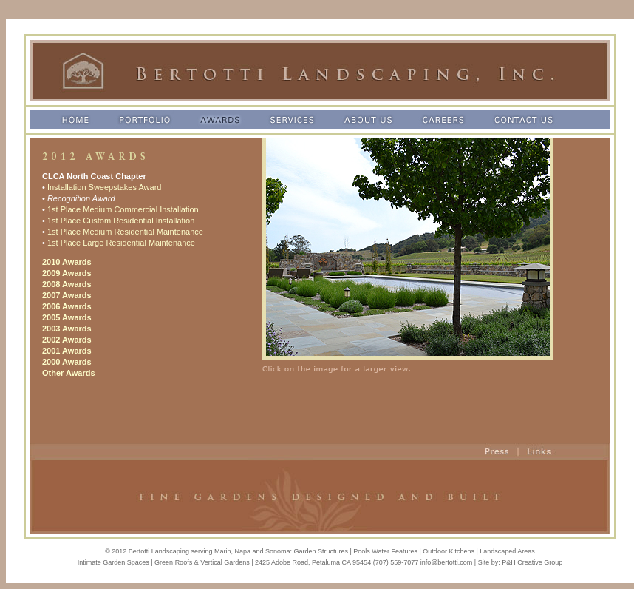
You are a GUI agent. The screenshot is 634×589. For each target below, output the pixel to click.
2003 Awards (67, 328)
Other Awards (68, 372)
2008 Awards (67, 284)
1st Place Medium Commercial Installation (123, 209)
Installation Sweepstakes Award (104, 187)
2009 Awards (67, 273)
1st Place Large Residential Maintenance (121, 242)
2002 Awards (67, 339)
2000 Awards (67, 361)
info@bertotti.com (446, 562)
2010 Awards (67, 262)
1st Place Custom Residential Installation (120, 220)
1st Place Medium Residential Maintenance (125, 231)
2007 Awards (67, 295)
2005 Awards (67, 317)
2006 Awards (67, 306)
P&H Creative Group (532, 562)
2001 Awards (67, 350)
